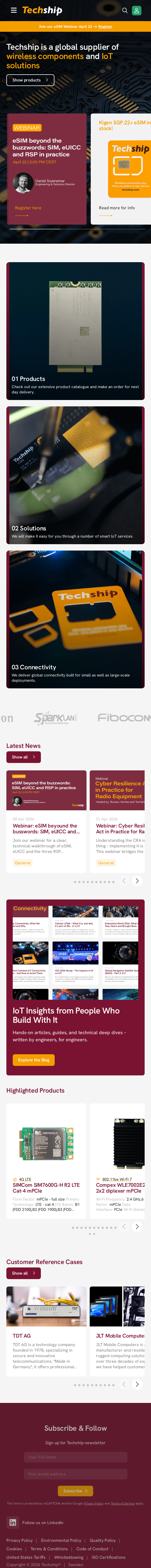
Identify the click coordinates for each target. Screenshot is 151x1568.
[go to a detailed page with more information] (46, 821)
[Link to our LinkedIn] (14, 1522)
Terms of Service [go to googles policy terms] (123, 1504)
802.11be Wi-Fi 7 (117, 1179)
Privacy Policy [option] (19, 1540)
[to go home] (42, 11)
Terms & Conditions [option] (49, 1549)
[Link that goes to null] (46, 168)
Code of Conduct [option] (92, 1549)
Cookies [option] (14, 1549)
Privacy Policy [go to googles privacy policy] (93, 1504)
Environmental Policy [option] (61, 1540)
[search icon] (125, 10)
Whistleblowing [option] (68, 1557)
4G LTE (25, 1179)
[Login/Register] (136, 10)
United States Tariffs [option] (26, 1557)
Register (105, 26)
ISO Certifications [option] (109, 1557)
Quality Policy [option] (103, 1540)
